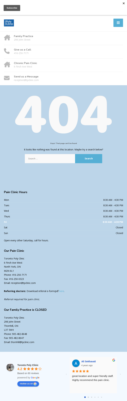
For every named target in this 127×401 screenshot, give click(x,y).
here (61, 291)
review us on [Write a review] (28, 383)
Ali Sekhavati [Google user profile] (88, 361)
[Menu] (118, 23)
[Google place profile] (27, 365)
